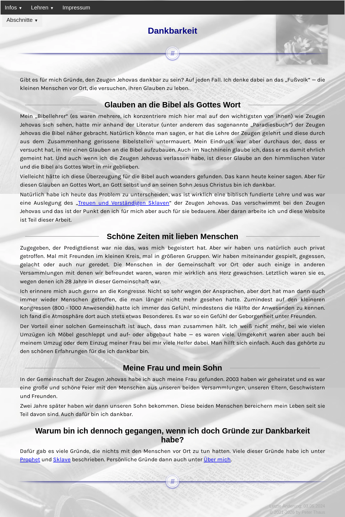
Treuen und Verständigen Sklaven (123, 203)
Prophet (30, 459)
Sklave (62, 459)
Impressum (76, 7)
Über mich (217, 459)
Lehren (42, 7)
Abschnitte (22, 20)
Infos (13, 7)
